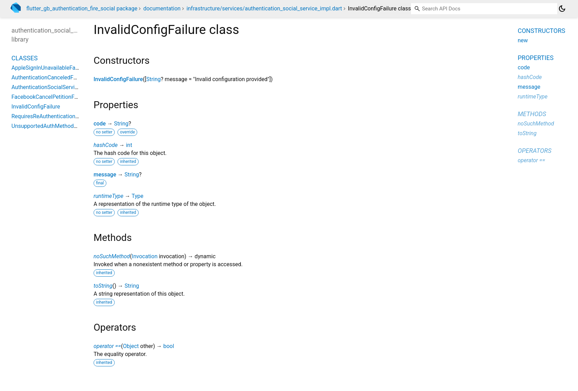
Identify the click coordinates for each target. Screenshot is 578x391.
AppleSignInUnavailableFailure (48, 67)
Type (137, 196)
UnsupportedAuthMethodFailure (50, 126)
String (153, 79)
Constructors (541, 30)
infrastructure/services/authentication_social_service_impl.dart (264, 8)
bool (168, 346)
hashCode (105, 145)
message (105, 174)
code (100, 123)
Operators (534, 150)
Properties (535, 57)
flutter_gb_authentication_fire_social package (81, 8)
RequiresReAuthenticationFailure (51, 116)
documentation (162, 8)
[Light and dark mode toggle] (562, 8)
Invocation (144, 256)
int (129, 145)
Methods (532, 114)
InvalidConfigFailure (118, 79)
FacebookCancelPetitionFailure (49, 97)
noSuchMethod (112, 256)
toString (103, 286)
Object (131, 346)
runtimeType (108, 196)
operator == (107, 346)
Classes (24, 58)
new (523, 40)
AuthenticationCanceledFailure (49, 77)
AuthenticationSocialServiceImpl (51, 87)
